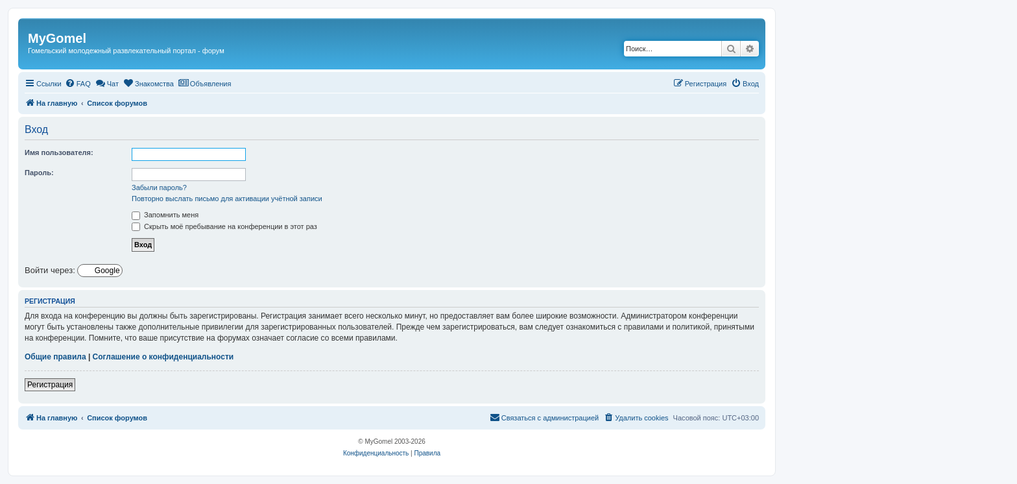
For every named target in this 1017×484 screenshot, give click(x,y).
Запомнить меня (165, 215)
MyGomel (57, 38)
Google (106, 270)
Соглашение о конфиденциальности (163, 356)
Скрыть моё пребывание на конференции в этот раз (224, 226)
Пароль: (39, 172)
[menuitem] (78, 83)
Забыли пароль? (159, 187)
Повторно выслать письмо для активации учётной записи (227, 198)
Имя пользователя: (59, 152)
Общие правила (55, 356)
